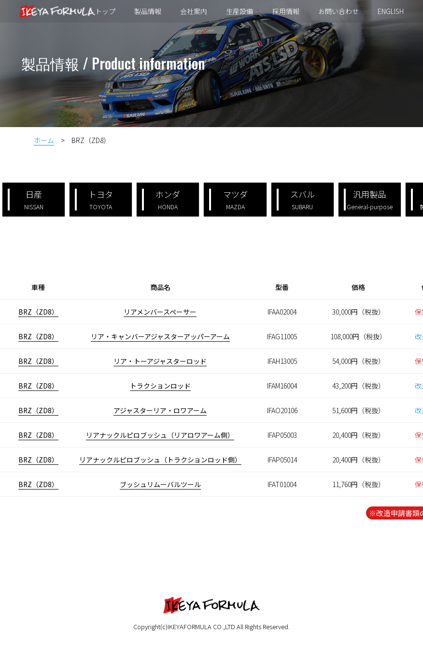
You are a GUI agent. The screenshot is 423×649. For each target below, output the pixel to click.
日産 (25, 199)
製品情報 (149, 11)
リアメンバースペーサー (160, 312)
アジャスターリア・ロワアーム (160, 410)
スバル (296, 199)
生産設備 (240, 11)
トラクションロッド (160, 385)
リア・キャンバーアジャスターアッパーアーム (160, 336)
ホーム (44, 140)
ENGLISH (389, 11)
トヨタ (94, 199)
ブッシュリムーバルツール (160, 484)
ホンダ (161, 199)
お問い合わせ (337, 11)
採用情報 (285, 11)
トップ (107, 11)
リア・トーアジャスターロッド (160, 361)
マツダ (228, 199)
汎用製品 (368, 199)
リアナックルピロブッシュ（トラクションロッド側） (160, 459)
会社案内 (194, 11)
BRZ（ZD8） (38, 312)
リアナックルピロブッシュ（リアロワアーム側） (160, 435)
